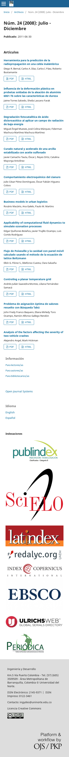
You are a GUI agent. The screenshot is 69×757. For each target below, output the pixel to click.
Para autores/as (14, 370)
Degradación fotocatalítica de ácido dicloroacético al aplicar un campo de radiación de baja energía (33, 120)
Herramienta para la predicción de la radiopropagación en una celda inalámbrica (31, 62)
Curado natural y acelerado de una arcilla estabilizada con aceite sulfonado (30, 150)
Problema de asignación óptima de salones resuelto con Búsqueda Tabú (31, 305)
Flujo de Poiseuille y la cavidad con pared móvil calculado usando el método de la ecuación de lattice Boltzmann (34, 254)
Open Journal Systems (19, 391)
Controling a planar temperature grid (27, 279)
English (10, 412)
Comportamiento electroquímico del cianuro (32, 177)
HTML (27, 78)
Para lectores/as (14, 365)
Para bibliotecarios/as (17, 376)
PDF (11, 78)
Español (10, 418)
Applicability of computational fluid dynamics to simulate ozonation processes (34, 224)
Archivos (19, 12)
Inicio (7, 12)
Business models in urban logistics (25, 201)
